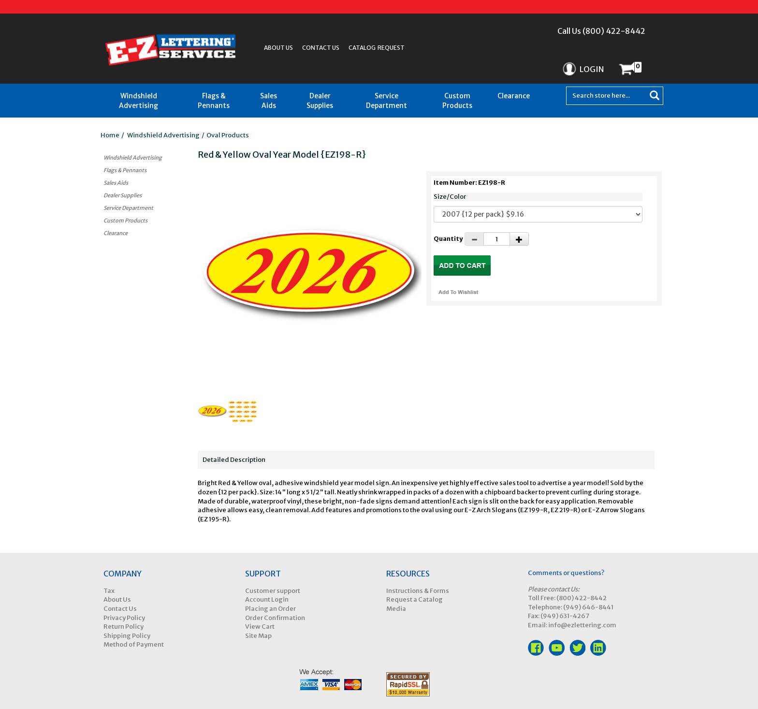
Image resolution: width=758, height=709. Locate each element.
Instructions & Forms (417, 591)
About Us (278, 47)
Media (396, 609)
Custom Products (457, 100)
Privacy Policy (124, 618)
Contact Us (320, 47)
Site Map (258, 636)
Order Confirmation (275, 618)
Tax (109, 591)
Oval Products (227, 135)
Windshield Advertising (138, 100)
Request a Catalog (414, 599)
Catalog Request (377, 47)
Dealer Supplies (319, 100)
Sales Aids (268, 100)
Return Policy (123, 626)
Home (110, 135)
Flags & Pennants (214, 100)
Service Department (386, 100)
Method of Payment (133, 644)
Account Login (267, 599)
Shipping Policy (126, 636)
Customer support (272, 591)
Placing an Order (270, 609)
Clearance (513, 95)
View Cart (260, 626)
